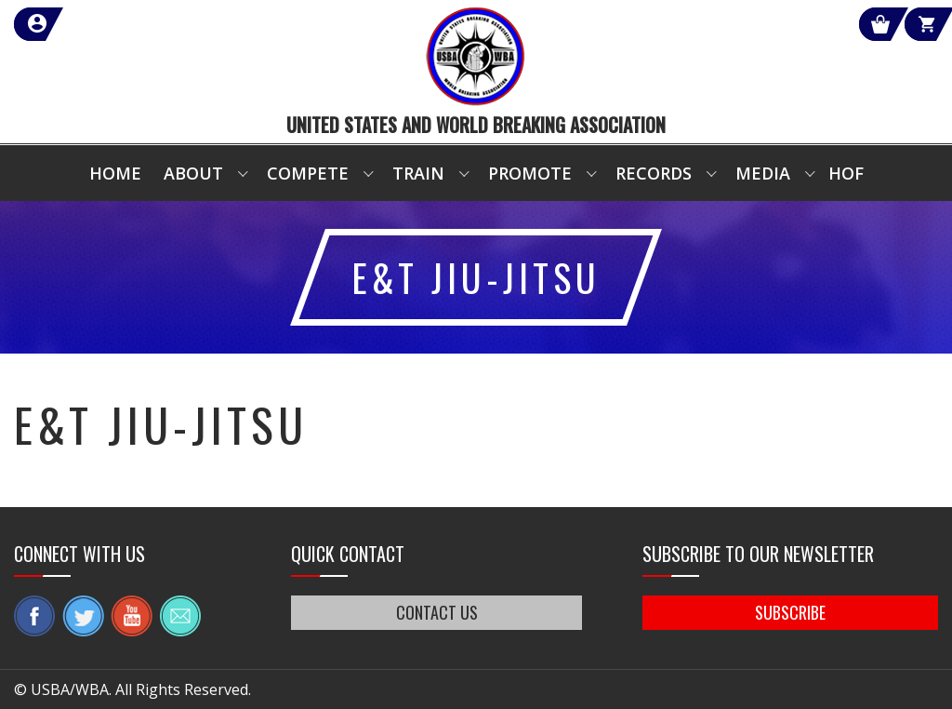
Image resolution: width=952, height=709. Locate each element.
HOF (846, 173)
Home (115, 173)
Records (653, 173)
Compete (308, 173)
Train (418, 173)
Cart (904, 24)
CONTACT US (437, 612)
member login (105, 24)
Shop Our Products (740, 24)
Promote (530, 173)
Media (762, 173)
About (193, 173)
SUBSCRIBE (790, 612)
